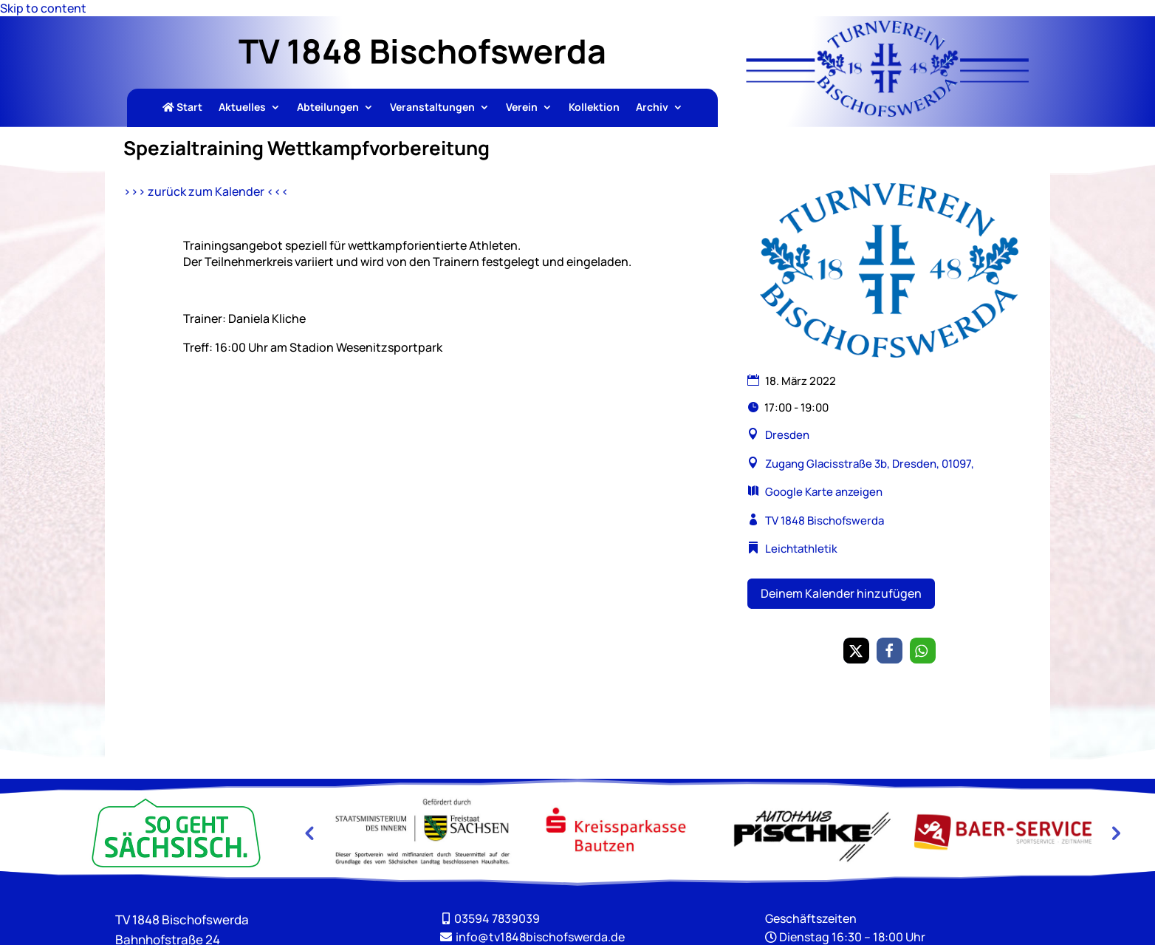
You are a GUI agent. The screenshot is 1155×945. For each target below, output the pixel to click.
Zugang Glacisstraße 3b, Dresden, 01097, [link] (868, 463)
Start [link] (182, 108)
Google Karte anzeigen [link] (823, 491)
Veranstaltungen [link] (432, 108)
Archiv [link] (652, 108)
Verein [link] (522, 108)
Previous (308, 832)
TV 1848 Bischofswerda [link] (824, 520)
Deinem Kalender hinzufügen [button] (841, 593)
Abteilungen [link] (328, 108)
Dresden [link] (787, 435)
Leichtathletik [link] (801, 548)
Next (1114, 832)
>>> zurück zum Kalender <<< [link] (206, 191)
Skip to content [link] (43, 8)
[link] (887, 112)
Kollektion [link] (594, 108)
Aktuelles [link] (242, 108)
